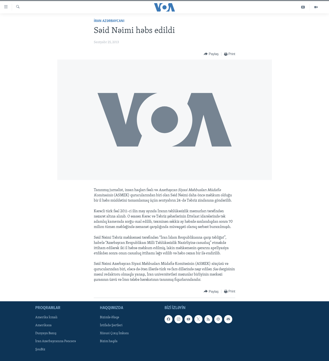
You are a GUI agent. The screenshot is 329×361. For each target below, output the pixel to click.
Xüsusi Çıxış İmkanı (114, 333)
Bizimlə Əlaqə (109, 317)
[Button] (211, 54)
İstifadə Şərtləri (111, 325)
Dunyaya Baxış (45, 333)
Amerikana (43, 325)
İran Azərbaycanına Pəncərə (55, 341)
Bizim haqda (109, 341)
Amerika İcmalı (46, 317)
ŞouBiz (40, 349)
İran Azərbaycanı (109, 21)
